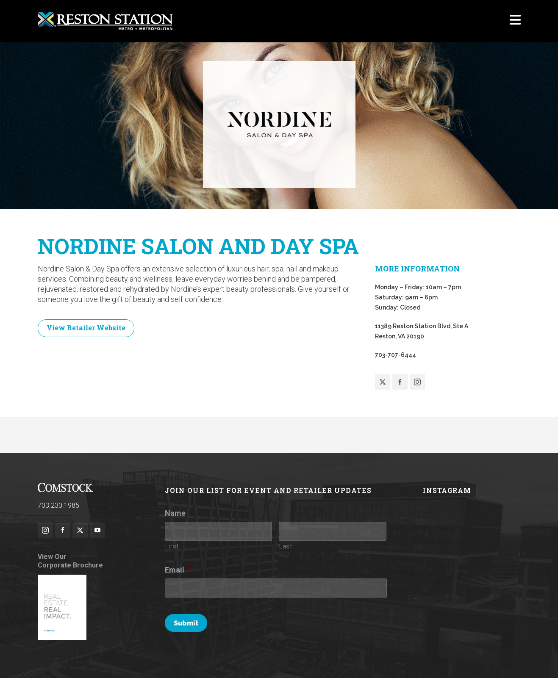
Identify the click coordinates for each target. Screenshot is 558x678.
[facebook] (62, 530)
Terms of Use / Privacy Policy (215, 660)
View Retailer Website (86, 327)
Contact (510, 660)
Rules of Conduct (147, 660)
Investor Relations (469, 660)
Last (285, 547)
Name (175, 513)
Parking (428, 660)
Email (178, 570)
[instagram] (45, 530)
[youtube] (97, 530)
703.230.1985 (58, 506)
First (172, 547)
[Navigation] (515, 21)
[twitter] (80, 530)
